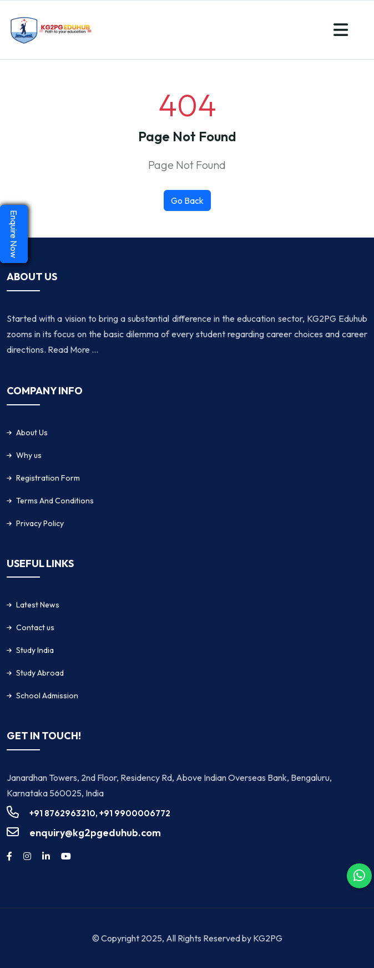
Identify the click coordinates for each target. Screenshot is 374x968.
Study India (35, 650)
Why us (29, 455)
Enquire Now (13, 234)
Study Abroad (40, 673)
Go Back (187, 200)
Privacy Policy (40, 523)
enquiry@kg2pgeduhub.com (95, 832)
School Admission (47, 696)
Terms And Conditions (55, 501)
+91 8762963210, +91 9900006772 (99, 813)
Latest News (37, 605)
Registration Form (48, 478)
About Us (32, 432)
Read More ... (73, 349)
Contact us (35, 627)
